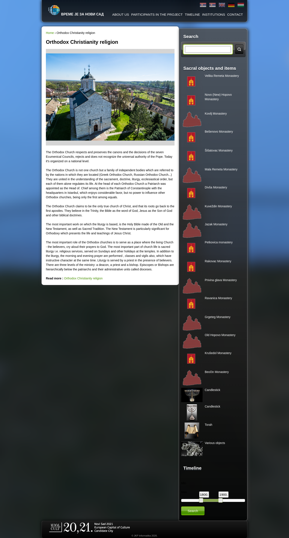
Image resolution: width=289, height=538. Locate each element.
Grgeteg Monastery (217, 317)
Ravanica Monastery (218, 298)
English (222, 5)
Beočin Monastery (217, 372)
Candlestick (212, 390)
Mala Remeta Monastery (221, 169)
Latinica (212, 5)
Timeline (192, 14)
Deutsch (231, 5)
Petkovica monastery (219, 242)
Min (183, 483)
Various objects (215, 443)
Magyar (241, 5)
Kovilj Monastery (216, 113)
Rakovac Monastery (218, 261)
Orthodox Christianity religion (83, 278)
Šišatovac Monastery (219, 150)
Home (50, 33)
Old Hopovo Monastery (220, 335)
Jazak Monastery (216, 224)
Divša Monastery (216, 187)
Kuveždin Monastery (218, 206)
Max (184, 492)
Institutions (213, 14)
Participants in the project (157, 14)
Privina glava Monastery (221, 280)
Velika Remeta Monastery (222, 75)
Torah (208, 424)
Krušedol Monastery (218, 353)
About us (120, 14)
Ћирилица (203, 5)
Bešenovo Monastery (219, 131)
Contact (235, 14)
